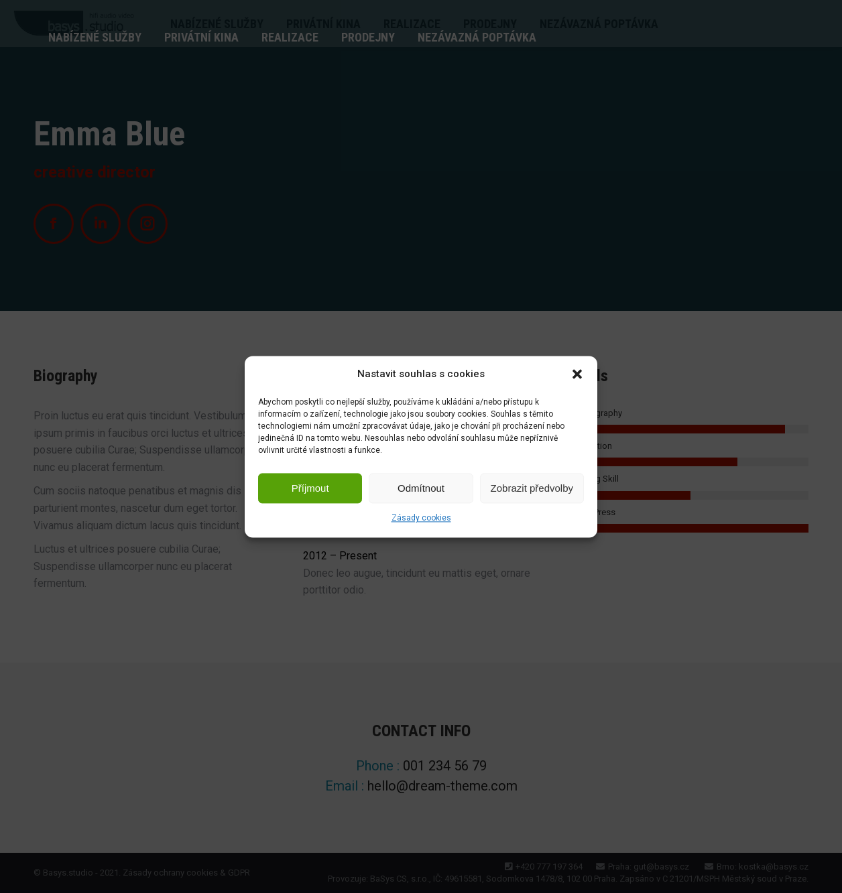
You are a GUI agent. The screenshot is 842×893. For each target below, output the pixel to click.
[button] (577, 374)
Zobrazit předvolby (532, 488)
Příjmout (310, 488)
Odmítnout (421, 488)
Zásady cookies (421, 518)
